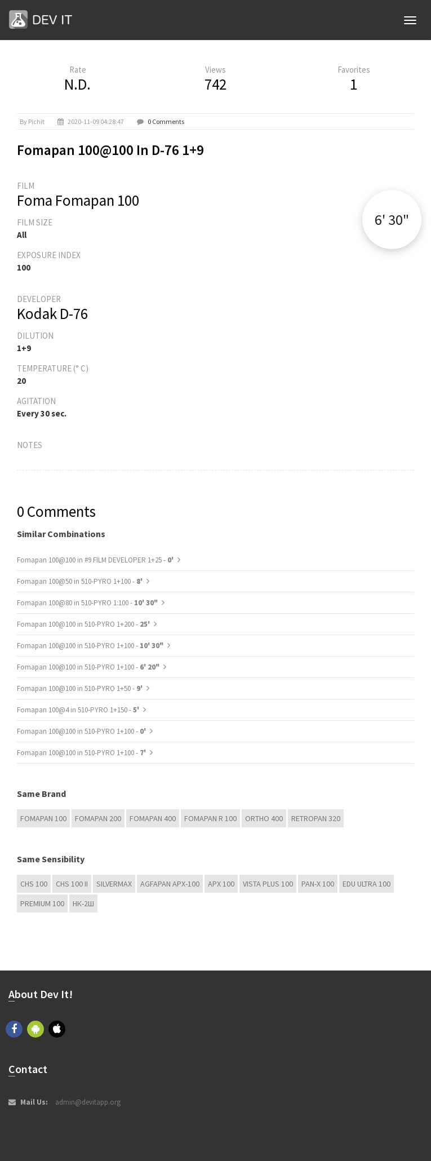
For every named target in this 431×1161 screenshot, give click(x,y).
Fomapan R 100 (210, 818)
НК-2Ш (83, 903)
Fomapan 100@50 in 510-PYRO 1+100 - (80, 581)
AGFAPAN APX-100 (169, 884)
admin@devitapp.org (88, 1102)
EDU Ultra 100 (366, 884)
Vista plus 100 (268, 884)
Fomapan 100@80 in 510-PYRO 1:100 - (87, 603)
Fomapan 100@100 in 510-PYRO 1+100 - (90, 645)
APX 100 (221, 884)
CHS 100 (33, 884)
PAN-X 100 (317, 884)
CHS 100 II (72, 884)
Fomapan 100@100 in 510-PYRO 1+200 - (84, 624)
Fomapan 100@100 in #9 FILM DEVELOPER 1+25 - (96, 560)
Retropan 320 (315, 818)
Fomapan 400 (153, 818)
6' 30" (392, 219)
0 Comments (166, 121)
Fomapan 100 (43, 818)
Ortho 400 (264, 818)
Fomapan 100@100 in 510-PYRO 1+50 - (80, 688)
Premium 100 (42, 903)
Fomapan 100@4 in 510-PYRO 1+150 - (79, 710)
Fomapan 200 (98, 818)
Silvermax (114, 884)
